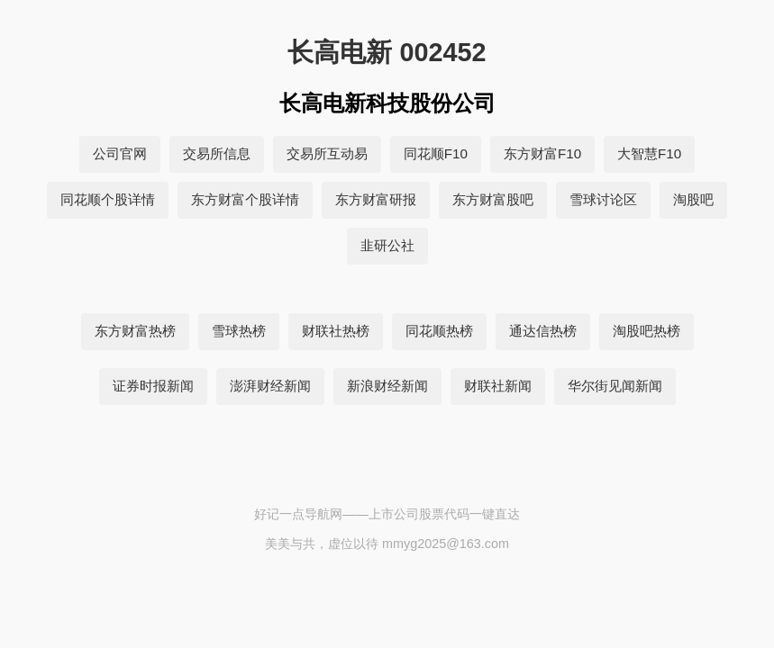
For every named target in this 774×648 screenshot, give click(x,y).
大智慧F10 (649, 153)
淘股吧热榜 (646, 330)
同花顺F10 (436, 153)
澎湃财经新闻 (270, 385)
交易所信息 (216, 153)
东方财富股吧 (492, 199)
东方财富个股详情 (245, 199)
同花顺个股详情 (107, 199)
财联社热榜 (335, 330)
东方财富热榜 (135, 330)
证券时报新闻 (153, 385)
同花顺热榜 (439, 330)
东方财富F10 (542, 153)
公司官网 (120, 153)
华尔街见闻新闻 (615, 385)
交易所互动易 (327, 153)
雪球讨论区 (603, 199)
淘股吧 (693, 199)
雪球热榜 (239, 330)
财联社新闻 (498, 385)
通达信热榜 (543, 330)
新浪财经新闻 (387, 385)
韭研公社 (387, 245)
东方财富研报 (375, 199)
